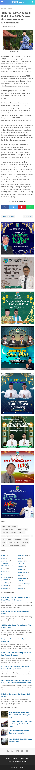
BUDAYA (14, 526)
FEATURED (13, 532)
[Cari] (32, 3)
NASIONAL (29, 536)
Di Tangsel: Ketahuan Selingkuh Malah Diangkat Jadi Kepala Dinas (20, 724)
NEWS (9, 539)
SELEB (4, 545)
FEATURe (5, 532)
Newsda (26, 539)
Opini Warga (11, 542)
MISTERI (21, 536)
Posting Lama (28, 216)
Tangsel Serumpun (14, 545)
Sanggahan (24, 542)
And (9, 526)
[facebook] (5, 207)
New (4, 539)
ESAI (19, 529)
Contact (14, 758)
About (8, 758)
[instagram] (12, 752)
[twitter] (13, 207)
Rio (18, 542)
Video (23, 545)
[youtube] (27, 752)
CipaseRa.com (21, 767)
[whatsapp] (30, 207)
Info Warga (5, 536)
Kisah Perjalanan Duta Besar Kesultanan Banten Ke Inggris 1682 (19, 715)
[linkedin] (22, 752)
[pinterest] (22, 207)
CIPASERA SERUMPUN (9, 529)
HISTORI (21, 532)
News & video (17, 539)
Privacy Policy (24, 758)
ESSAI (25, 529)
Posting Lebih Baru (8, 216)
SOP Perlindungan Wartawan (17, 761)
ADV (4, 526)
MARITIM (13, 536)
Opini (4, 542)
